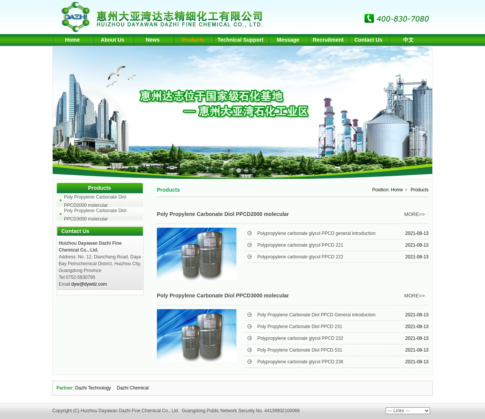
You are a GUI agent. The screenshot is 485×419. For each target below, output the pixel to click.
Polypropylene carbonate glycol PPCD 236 (300, 361)
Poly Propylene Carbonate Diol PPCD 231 (299, 326)
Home (397, 189)
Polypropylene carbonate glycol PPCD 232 (300, 338)
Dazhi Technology (93, 388)
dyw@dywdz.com (89, 284)
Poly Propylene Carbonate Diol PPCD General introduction (316, 314)
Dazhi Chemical (133, 388)
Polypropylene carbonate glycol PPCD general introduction (316, 233)
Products (420, 189)
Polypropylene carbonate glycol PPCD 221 (300, 245)
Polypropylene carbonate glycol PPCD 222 (300, 257)
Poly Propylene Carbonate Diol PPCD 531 (299, 350)
